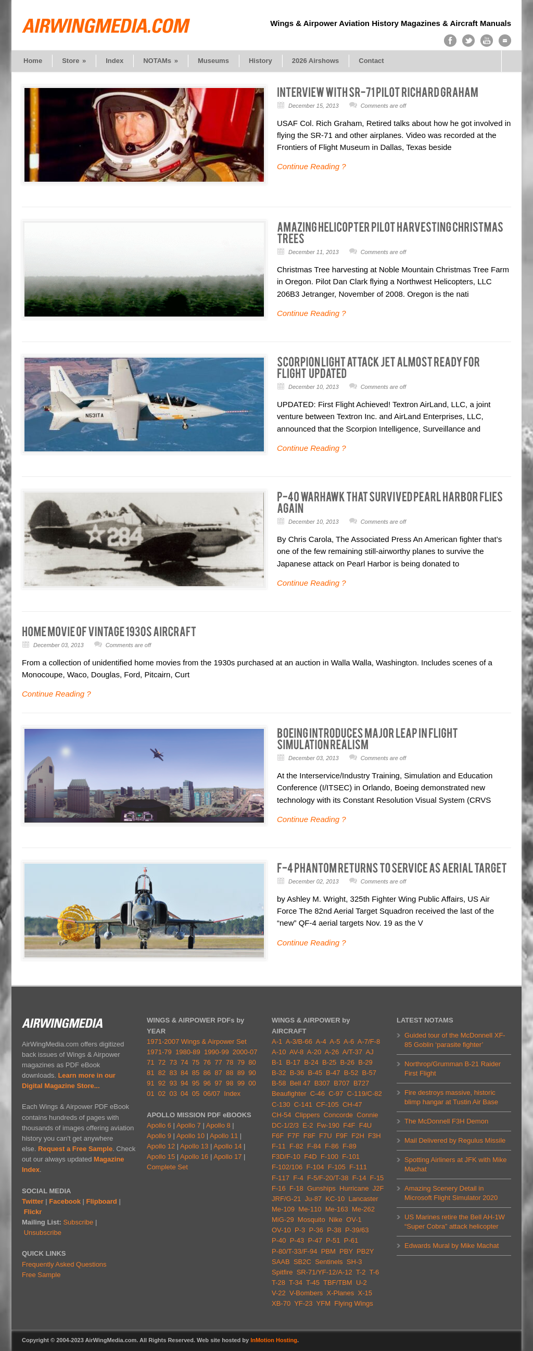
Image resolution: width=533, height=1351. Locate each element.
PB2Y (365, 1251)
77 (218, 1062)
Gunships (321, 1188)
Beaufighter (291, 1093)
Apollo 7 (188, 1125)
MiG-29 (283, 1219)
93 (172, 1083)
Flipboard (101, 1201)
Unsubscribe (42, 1232)
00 (252, 1083)
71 (150, 1062)
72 (162, 1062)
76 (207, 1062)
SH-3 (354, 1262)
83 (172, 1073)
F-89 (349, 1146)
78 (229, 1062)
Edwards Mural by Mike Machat (451, 1245)
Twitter (33, 1201)
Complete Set (167, 1167)
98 (229, 1083)
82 (162, 1073)
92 (162, 1083)
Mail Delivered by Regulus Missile (454, 1140)
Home (32, 61)
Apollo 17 (227, 1156)
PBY (346, 1251)
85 (195, 1073)
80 (252, 1062)
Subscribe (78, 1222)
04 (184, 1093)
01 (150, 1093)
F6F (278, 1136)
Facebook (65, 1201)
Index (114, 61)
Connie (367, 1115)
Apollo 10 (190, 1136)
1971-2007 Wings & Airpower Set (197, 1041)
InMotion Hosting (273, 1340)
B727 (361, 1083)
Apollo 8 (218, 1125)
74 (184, 1062)
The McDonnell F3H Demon (446, 1121)
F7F (293, 1136)
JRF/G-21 (286, 1199)
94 (184, 1083)
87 (218, 1073)
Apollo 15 (161, 1156)
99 (241, 1083)
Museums (213, 61)
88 (229, 1073)
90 (252, 1073)
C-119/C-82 (364, 1093)
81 (150, 1073)
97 (218, 1083)
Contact (371, 61)
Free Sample (41, 1275)
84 (184, 1073)
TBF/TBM (337, 1282)
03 (172, 1093)
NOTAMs (160, 61)
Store (74, 61)
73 (172, 1062)
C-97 (335, 1093)
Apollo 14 (227, 1146)
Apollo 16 (194, 1156)
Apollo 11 (224, 1136)
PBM (328, 1251)
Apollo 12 (161, 1146)
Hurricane (354, 1188)
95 (195, 1083)
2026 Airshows (315, 61)
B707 (341, 1083)
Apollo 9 (159, 1136)
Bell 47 (300, 1083)
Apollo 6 (159, 1125)
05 (195, 1093)
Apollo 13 (194, 1146)
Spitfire (282, 1272)
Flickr (33, 1212)
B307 (322, 1083)
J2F (378, 1188)
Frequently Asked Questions (64, 1264)
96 (207, 1083)
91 (150, 1083)
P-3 (300, 1230)
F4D (310, 1156)
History (260, 61)
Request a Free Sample (75, 1149)
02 (162, 1093)
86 (207, 1073)
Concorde (338, 1115)
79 (241, 1062)
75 (195, 1062)
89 (241, 1073)
